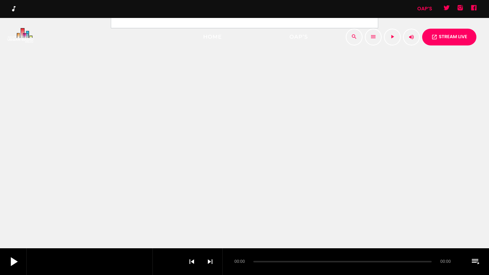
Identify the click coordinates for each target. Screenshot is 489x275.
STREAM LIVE (449, 37)
